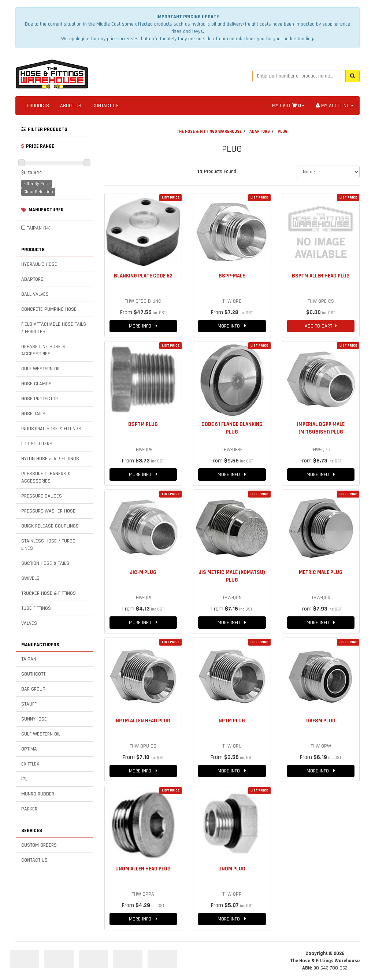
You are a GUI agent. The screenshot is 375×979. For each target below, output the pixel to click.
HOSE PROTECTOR (39, 399)
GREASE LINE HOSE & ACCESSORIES (43, 350)
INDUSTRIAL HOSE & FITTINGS (51, 429)
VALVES (29, 623)
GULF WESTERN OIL (40, 369)
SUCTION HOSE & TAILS (45, 563)
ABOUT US (70, 105)
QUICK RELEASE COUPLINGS (50, 526)
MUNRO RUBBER (37, 794)
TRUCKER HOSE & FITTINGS (48, 593)
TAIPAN (39, 228)
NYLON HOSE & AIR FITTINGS (50, 459)
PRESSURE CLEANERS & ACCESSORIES (46, 477)
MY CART (288, 105)
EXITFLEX (30, 764)
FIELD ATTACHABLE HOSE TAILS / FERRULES (53, 328)
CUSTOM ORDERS (39, 845)
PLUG (282, 131)
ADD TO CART (321, 326)
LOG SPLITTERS (36, 444)
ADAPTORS (32, 279)
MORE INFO (143, 326)
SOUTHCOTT (33, 674)
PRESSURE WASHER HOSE (48, 511)
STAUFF (29, 704)
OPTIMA (29, 749)
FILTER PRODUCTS (44, 129)
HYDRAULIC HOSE (39, 264)
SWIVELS (30, 578)
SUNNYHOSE (34, 719)
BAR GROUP (33, 689)
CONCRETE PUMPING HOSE (49, 309)
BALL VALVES (35, 294)
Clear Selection (38, 191)
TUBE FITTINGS (36, 608)
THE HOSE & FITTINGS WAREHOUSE (209, 131)
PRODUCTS (38, 105)
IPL (24, 779)
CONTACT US (105, 105)
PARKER (29, 809)
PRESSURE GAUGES (41, 496)
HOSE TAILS (33, 414)
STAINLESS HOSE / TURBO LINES (48, 545)
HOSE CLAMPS (36, 384)
